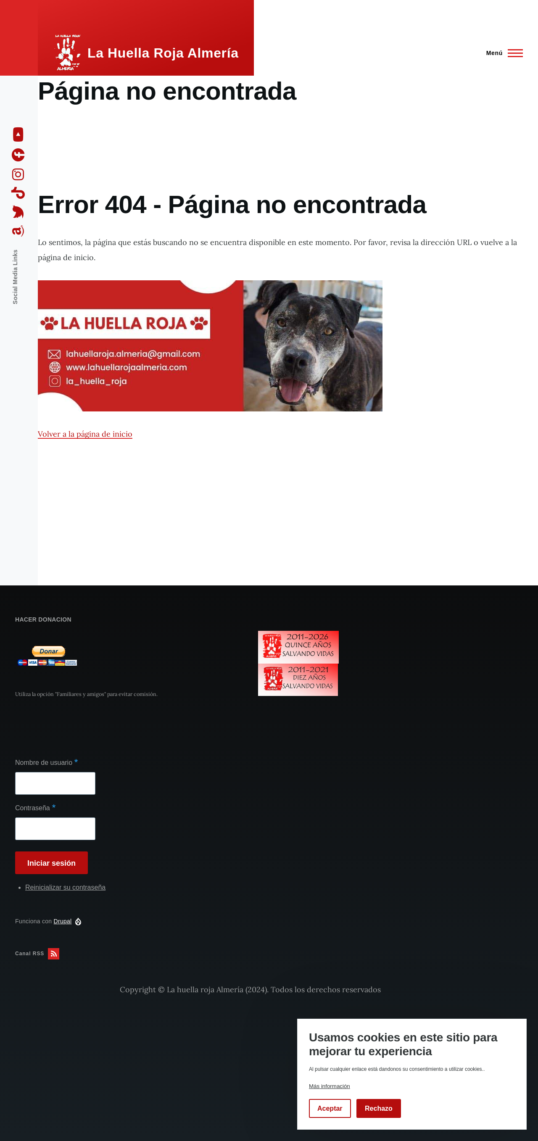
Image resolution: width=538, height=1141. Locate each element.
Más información (329, 1086)
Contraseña (32, 808)
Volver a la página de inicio (85, 434)
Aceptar (330, 1108)
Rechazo (379, 1108)
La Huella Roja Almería (163, 53)
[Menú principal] (502, 53)
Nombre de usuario (43, 762)
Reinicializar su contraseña (65, 887)
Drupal (63, 921)
